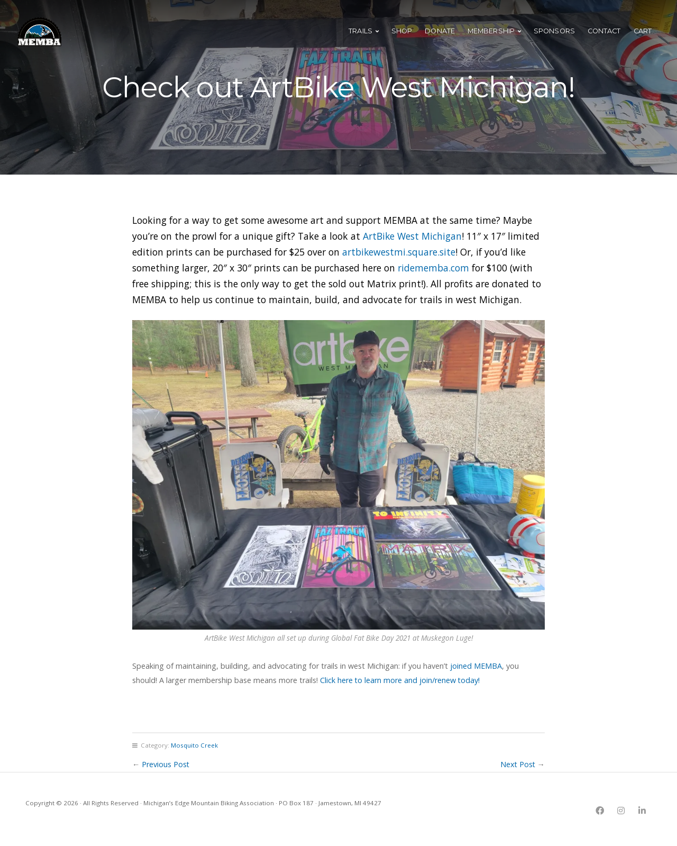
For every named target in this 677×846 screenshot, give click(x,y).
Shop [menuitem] (401, 34)
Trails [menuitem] (360, 34)
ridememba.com (433, 267)
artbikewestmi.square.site (399, 251)
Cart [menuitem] (643, 34)
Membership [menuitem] (491, 34)
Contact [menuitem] (604, 34)
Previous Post (166, 764)
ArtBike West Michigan (412, 236)
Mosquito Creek (194, 745)
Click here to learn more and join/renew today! (400, 680)
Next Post (517, 764)
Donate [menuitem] (440, 34)
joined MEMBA (476, 666)
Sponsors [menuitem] (554, 34)
